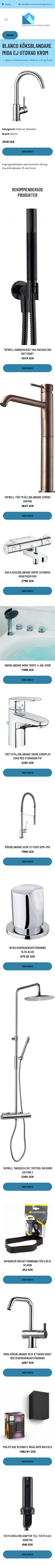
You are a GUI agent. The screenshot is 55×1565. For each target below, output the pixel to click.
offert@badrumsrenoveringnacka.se (35, 4)
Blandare (31, 129)
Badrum (20, 129)
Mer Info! (27, 151)
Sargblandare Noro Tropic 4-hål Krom (27, 665)
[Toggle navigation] (6, 19)
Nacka (8, 4)
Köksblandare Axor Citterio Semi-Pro (27, 847)
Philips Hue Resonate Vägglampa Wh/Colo (27, 1447)
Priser (10, 35)
